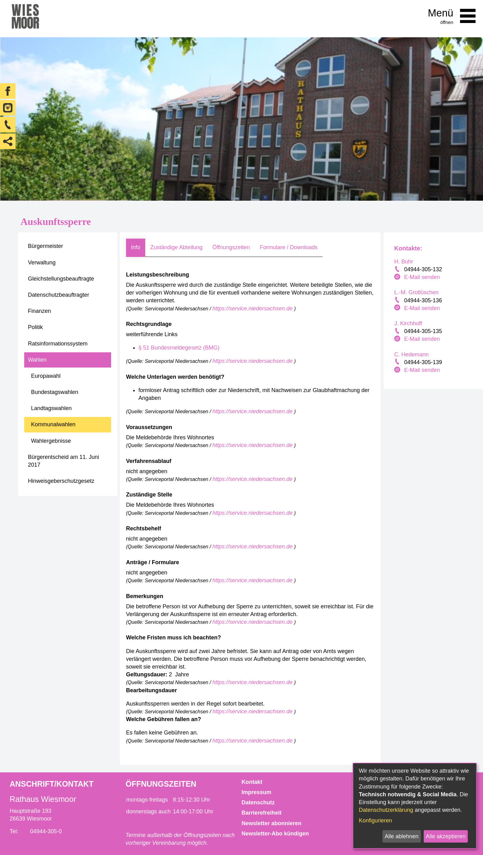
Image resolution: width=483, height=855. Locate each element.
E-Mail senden (422, 277)
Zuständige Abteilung (176, 247)
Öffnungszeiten (231, 247)
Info (135, 247)
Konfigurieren (375, 820)
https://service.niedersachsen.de (253, 308)
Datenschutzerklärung (386, 810)
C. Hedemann (411, 354)
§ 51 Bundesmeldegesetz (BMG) (178, 348)
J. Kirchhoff (408, 323)
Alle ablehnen (401, 836)
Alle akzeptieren (446, 836)
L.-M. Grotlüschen (416, 292)
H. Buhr (403, 261)
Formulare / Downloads (289, 247)
